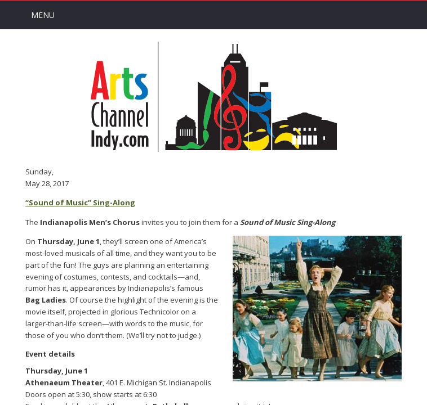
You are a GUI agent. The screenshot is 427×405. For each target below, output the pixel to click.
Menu (43, 15)
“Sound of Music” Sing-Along (80, 202)
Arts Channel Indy (213, 97)
